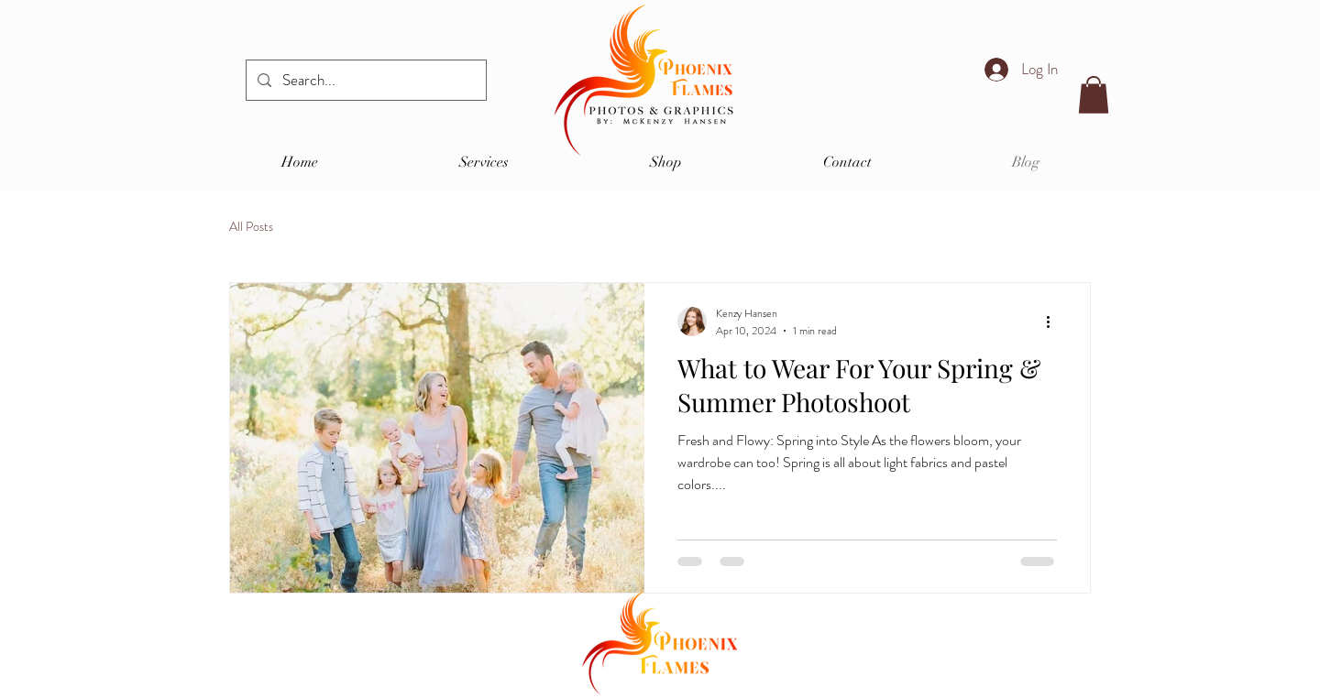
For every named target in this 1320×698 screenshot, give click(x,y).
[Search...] (364, 80)
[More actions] (1054, 322)
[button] (1093, 95)
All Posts (251, 226)
